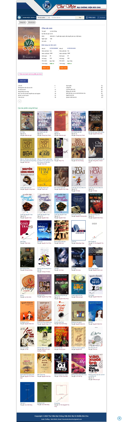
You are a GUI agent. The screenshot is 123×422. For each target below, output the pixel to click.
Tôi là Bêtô (91, 295)
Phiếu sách (91, 17)
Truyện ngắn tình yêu (76, 295)
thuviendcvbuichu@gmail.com (72, 419)
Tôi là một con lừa (76, 214)
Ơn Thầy (22, 132)
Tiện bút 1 (22, 403)
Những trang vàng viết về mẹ (78, 374)
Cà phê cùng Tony (59, 322)
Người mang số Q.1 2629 (61, 374)
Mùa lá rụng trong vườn (77, 159)
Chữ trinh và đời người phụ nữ (96, 159)
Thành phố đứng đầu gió (60, 295)
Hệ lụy (22, 295)
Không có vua (40, 295)
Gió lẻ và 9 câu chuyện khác (44, 322)
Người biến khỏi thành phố (27, 374)
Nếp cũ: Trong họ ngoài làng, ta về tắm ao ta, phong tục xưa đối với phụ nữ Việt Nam (45, 160)
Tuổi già (56, 268)
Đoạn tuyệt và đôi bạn (60, 241)
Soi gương (57, 403)
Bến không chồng (24, 268)
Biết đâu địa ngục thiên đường (96, 132)
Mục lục (23, 80)
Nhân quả (39, 241)
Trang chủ (22, 22)
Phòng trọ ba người (76, 322)
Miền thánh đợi (41, 374)
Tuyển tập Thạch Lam (42, 187)
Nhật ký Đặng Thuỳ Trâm (43, 347)
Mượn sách (46, 67)
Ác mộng (73, 268)
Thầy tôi (56, 132)
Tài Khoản (102, 17)
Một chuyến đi (92, 241)
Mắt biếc (90, 322)
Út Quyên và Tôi (24, 322)
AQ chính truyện (24, 347)
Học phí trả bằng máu (94, 214)
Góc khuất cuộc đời (42, 132)
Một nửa (56, 159)
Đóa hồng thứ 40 (92, 347)
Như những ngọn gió (59, 187)
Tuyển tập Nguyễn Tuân (26, 214)
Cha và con (31, 22)
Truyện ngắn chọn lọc (26, 187)
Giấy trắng (23, 241)
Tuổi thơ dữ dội (58, 347)
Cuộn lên (73, 241)
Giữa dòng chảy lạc (93, 268)
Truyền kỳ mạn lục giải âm (78, 347)
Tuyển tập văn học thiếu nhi (78, 187)
